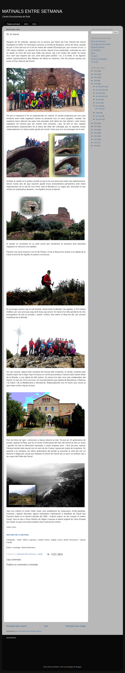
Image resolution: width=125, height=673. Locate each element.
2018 (96, 123)
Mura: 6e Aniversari (98, 41)
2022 (96, 74)
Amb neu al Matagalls (99, 59)
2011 (34, 24)
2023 (96, 71)
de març (99, 116)
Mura (93, 53)
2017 (96, 126)
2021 (96, 77)
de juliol (99, 99)
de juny (98, 103)
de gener (99, 119)
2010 (96, 146)
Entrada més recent (16, 626)
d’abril (98, 113)
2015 (96, 133)
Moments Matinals (98, 47)
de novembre (101, 90)
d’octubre (99, 93)
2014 (96, 136)
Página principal (13, 24)
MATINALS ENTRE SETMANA (32, 11)
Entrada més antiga (76, 626)
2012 (26, 24)
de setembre (100, 96)
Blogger (78, 667)
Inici (46, 626)
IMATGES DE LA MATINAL (17, 535)
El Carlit (94, 56)
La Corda (94, 62)
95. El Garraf (100, 109)
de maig (99, 106)
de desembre (101, 86)
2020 (96, 80)
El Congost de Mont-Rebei (100, 44)
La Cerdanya (96, 50)
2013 (96, 139)
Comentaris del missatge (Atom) (29, 631)
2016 (96, 130)
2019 (96, 84)
